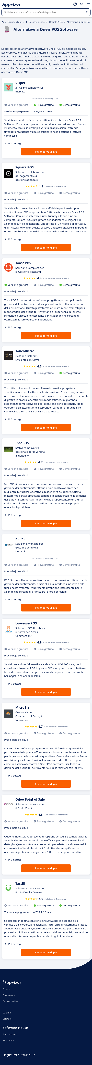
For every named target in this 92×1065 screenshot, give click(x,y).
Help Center (9, 1040)
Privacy (6, 989)
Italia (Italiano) (24, 1055)
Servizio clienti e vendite (16, 21)
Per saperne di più (46, 151)
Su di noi (7, 1012)
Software (7, 1018)
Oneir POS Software (56, 21)
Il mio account (10, 1034)
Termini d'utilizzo (11, 1001)
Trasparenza (9, 995)
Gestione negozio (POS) (37, 21)
